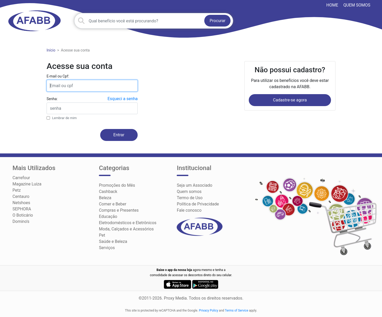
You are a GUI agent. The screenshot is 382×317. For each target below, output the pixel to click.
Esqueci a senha (122, 98)
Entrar (118, 134)
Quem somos (356, 5)
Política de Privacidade (198, 204)
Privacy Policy (208, 310)
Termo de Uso (189, 197)
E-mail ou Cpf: (58, 76)
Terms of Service (236, 310)
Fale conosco (189, 210)
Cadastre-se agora (290, 100)
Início (51, 50)
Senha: (52, 99)
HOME (332, 5)
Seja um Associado (194, 185)
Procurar (217, 20)
